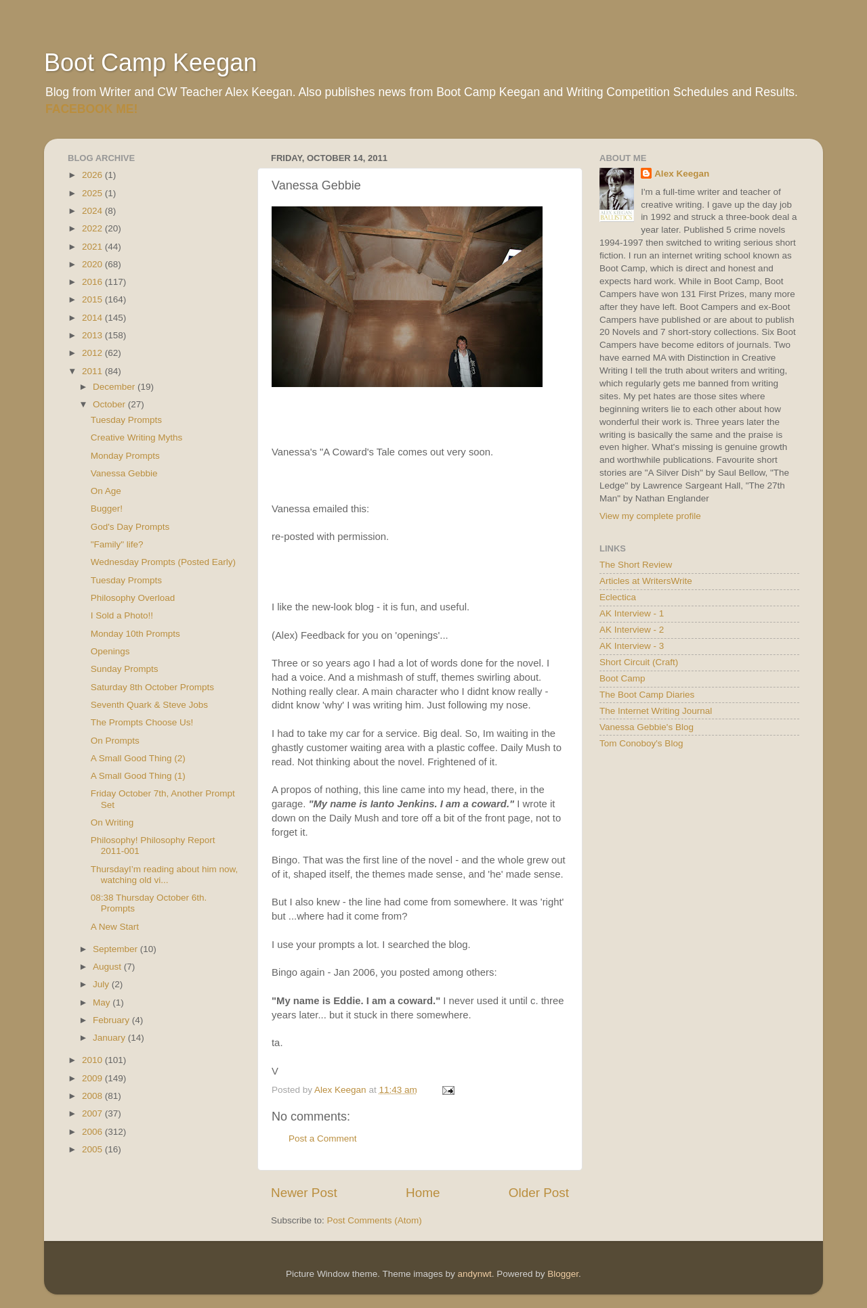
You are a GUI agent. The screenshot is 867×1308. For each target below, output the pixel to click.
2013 (93, 335)
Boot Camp (622, 678)
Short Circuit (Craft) (638, 662)
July (102, 984)
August (108, 967)
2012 (93, 353)
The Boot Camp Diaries (646, 695)
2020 (93, 264)
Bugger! (107, 508)
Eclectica (617, 597)
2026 (93, 175)
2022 (93, 228)
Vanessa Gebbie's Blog (646, 727)
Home (423, 1193)
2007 (93, 1113)
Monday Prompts (125, 456)
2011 (93, 371)
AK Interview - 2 (631, 630)
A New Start (115, 927)
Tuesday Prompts (126, 420)
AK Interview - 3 (631, 646)
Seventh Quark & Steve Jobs (149, 705)
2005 (93, 1149)
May (102, 1002)
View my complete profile (650, 516)
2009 (93, 1078)
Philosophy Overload (133, 598)
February (112, 1020)
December (115, 387)
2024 (93, 211)
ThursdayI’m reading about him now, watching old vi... (164, 874)
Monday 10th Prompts (135, 634)
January (110, 1038)
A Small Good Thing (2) (138, 758)
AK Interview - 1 (631, 613)
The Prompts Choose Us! (142, 722)
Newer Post (304, 1193)
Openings (110, 651)
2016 (93, 282)
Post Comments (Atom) (374, 1220)
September (116, 949)
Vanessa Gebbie (124, 473)
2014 (93, 318)
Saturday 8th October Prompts (152, 687)
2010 (93, 1060)
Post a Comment (323, 1138)
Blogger (562, 1274)
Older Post (539, 1193)
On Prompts (115, 741)
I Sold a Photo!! (122, 615)
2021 (93, 247)
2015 (93, 299)
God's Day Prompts (130, 527)
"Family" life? (117, 544)
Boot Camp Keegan (150, 62)
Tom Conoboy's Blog (641, 743)
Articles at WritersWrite (645, 581)
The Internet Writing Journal (655, 711)
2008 (93, 1096)
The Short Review (635, 565)
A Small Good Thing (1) (138, 776)
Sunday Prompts (124, 669)
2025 (93, 193)
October (110, 404)
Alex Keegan (681, 173)
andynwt (474, 1274)
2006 (93, 1132)
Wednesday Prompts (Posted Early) (163, 562)
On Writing (112, 822)
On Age (106, 491)
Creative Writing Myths (137, 437)
